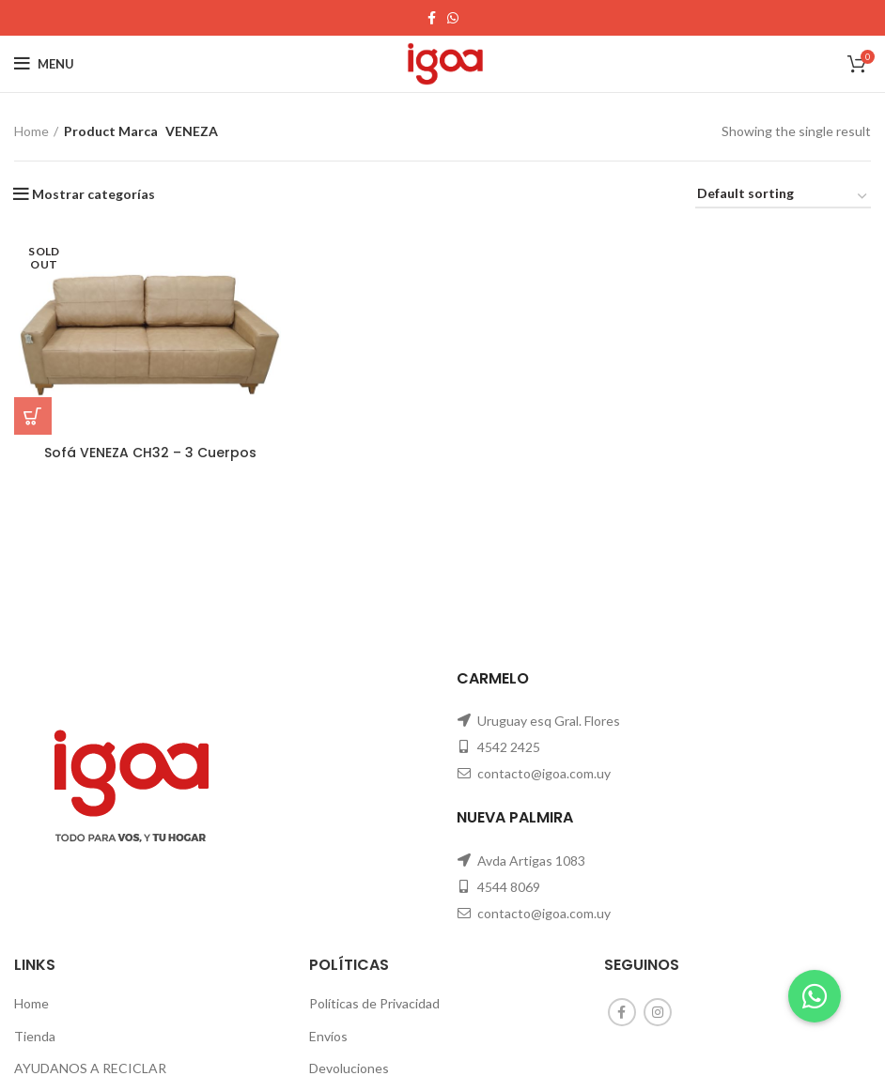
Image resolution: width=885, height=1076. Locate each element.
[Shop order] (783, 196)
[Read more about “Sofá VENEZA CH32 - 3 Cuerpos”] (33, 416)
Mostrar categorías (93, 194)
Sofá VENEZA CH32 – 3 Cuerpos (150, 452)
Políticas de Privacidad (374, 1003)
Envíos (328, 1036)
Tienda (34, 1036)
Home (31, 131)
